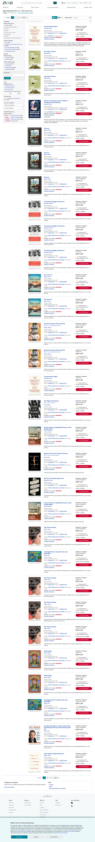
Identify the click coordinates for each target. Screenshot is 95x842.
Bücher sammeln (35, 7)
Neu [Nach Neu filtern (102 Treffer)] (7, 42)
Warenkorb (11, 812)
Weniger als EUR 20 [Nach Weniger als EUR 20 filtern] (9, 85)
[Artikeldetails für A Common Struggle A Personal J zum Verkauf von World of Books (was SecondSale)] (34, 210)
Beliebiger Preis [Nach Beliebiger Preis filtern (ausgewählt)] (8, 84)
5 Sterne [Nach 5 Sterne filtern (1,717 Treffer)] (11, 121)
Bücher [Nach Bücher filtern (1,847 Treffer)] (8, 25)
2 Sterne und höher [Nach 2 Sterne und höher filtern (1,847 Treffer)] (14, 115)
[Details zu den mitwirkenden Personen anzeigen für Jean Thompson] (48, 28)
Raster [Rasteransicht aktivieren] (60, 17)
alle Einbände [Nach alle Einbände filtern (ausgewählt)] (8, 55)
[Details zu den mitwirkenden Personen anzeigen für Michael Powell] (48, 430)
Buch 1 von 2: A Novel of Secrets (51, 455)
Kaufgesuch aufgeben (9, 787)
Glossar (50, 786)
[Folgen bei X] (72, 806)
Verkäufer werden (88, 7)
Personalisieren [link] (54, 837)
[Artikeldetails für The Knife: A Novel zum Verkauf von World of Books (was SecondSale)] (34, 60)
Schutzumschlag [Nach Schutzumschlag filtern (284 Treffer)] (9, 67)
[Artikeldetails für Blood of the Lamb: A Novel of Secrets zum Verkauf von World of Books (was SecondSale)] (34, 462)
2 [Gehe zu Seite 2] (47, 777)
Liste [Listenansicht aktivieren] (55, 17)
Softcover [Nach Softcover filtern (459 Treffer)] (8, 59)
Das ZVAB (42, 802)
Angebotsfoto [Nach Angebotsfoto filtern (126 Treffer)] (9, 69)
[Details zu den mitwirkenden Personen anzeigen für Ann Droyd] (47, 555)
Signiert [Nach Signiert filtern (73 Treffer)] (7, 65)
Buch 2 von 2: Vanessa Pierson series (52, 325)
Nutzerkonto (75, 2)
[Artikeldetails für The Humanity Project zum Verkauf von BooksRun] (34, 35)
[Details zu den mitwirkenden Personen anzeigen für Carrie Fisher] (47, 529)
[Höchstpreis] (14, 94)
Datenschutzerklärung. (63, 832)
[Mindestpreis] (6, 94)
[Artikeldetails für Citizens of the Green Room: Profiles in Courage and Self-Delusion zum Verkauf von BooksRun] (34, 109)
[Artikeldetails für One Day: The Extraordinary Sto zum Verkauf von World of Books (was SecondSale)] (34, 487)
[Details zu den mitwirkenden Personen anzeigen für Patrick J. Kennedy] (48, 203)
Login (69, 2)
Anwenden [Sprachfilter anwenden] (7, 78)
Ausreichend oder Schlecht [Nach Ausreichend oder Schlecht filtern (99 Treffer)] (11, 49)
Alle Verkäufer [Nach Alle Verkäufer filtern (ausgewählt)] (8, 113)
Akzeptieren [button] (19, 837)
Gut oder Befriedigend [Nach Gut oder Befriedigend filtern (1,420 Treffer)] (11, 47)
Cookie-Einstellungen (22, 831)
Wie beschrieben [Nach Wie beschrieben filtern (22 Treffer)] (9, 51)
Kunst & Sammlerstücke (52, 7)
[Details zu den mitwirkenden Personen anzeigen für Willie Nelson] (47, 653)
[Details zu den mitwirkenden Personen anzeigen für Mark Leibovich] (48, 104)
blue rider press (13, 13)
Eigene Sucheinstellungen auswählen (57, 788)
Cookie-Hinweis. (72, 831)
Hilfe (90, 2)
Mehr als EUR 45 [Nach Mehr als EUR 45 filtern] (8, 89)
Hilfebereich (57, 802)
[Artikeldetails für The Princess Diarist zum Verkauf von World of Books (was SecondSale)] (34, 536)
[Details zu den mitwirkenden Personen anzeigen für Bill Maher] (46, 731)
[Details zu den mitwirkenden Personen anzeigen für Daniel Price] (47, 404)
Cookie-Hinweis (43, 814)
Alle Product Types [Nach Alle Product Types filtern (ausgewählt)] (9, 23)
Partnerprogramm (27, 805)
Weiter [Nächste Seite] (23, 17)
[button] (90, 21)
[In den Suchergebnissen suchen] (59, 21)
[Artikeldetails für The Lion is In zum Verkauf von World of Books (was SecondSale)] (34, 283)
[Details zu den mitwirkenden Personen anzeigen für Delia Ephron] (47, 130)
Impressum (42, 807)
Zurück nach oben (48, 796)
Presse (41, 805)
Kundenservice (58, 805)
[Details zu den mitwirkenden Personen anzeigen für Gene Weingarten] (48, 480)
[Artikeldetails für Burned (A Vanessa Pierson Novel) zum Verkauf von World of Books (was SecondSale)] (34, 332)
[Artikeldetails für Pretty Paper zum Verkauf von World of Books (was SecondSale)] (34, 659)
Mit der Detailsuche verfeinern (26, 13)
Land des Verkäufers (9, 108)
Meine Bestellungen (12, 809)
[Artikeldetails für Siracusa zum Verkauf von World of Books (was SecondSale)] (34, 136)
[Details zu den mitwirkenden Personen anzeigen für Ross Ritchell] (47, 53)
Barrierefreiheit (43, 817)
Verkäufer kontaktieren (49, 38)
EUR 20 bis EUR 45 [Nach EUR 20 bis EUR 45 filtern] (9, 87)
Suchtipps (51, 784)
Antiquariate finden (71, 7)
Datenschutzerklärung (44, 809)
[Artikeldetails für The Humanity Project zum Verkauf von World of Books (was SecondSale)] (34, 385)
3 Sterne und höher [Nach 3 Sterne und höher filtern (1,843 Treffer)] (14, 117)
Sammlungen (20, 7)
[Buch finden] (55, 3)
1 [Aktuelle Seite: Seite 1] (12, 17)
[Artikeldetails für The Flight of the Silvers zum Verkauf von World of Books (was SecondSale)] (34, 409)
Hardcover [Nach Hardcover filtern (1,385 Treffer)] (8, 57)
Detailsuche (5, 7)
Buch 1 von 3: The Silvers (49, 402)
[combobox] (37, 3)
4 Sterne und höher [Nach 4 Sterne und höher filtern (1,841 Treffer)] (14, 119)
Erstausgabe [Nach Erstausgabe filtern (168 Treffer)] (9, 64)
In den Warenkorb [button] (83, 39)
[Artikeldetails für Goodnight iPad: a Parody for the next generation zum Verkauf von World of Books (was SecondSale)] (34, 556)
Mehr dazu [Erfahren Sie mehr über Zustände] (10, 40)
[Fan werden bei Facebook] (72, 803)
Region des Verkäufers (9, 105)
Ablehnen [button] (36, 837)
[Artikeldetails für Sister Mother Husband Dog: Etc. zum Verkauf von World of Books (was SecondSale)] (34, 762)
